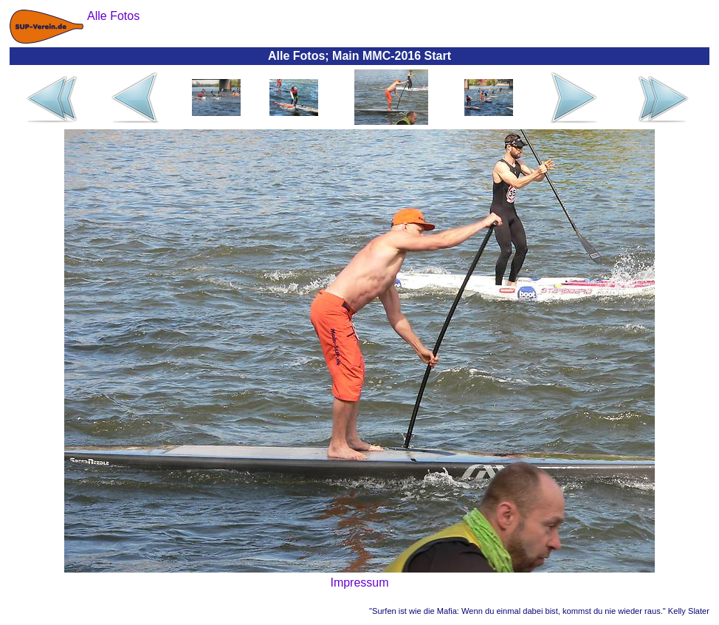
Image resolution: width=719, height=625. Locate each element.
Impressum (359, 582)
